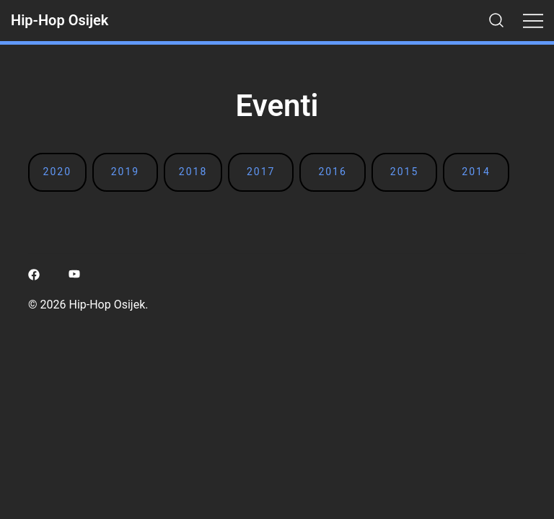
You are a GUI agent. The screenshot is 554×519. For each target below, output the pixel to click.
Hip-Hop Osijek (59, 20)
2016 (332, 171)
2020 (57, 171)
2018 (193, 171)
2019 (125, 171)
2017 (261, 171)
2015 (404, 171)
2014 (476, 171)
